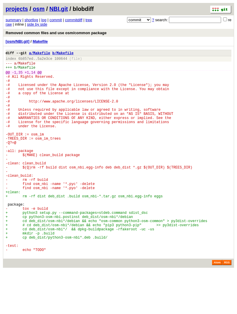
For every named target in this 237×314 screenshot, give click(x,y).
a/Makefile (39, 53)
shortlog (31, 20)
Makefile (40, 41)
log (43, 20)
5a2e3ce (44, 60)
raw (9, 24)
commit (56, 20)
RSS (227, 305)
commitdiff (73, 20)
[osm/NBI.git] (17, 41)
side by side (37, 24)
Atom (217, 305)
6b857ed (25, 60)
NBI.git (59, 9)
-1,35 (17, 76)
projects (17, 9)
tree (88, 20)
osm (39, 9)
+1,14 (30, 76)
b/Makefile (62, 53)
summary (13, 20)
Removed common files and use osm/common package (56, 33)
